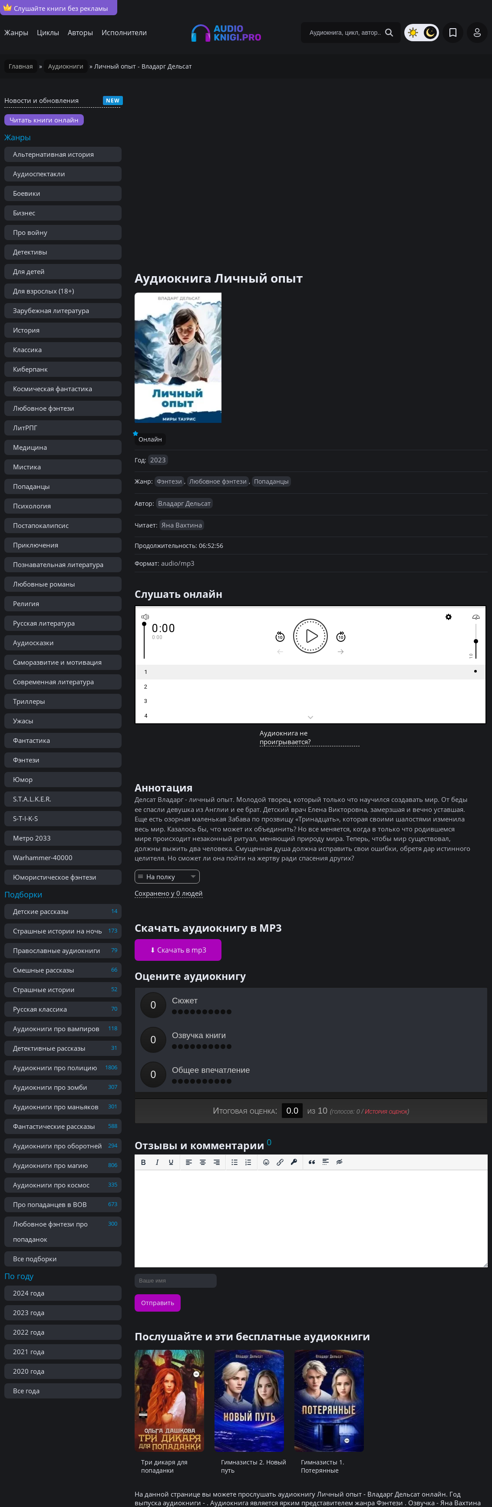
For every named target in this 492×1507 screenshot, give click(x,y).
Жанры (16, 32)
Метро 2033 (32, 838)
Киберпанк (30, 369)
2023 (158, 459)
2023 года (28, 1312)
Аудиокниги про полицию (55, 1067)
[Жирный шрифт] (143, 1092)
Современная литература (53, 681)
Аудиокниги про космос (51, 1185)
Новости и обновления (41, 100)
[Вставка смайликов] (266, 1092)
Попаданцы (31, 486)
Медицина (30, 447)
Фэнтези (26, 759)
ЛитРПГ (25, 427)
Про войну (30, 232)
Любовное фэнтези (43, 408)
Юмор (23, 779)
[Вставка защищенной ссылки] (294, 1092)
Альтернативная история (53, 154)
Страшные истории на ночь (57, 931)
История (26, 330)
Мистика (27, 466)
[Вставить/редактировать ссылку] (280, 1092)
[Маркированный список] (234, 1092)
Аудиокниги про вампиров (56, 1028)
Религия (26, 603)
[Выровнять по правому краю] (217, 1092)
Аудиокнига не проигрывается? (285, 737)
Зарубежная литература (51, 310)
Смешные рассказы (43, 970)
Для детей (29, 271)
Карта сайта (204, 1481)
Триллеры (29, 701)
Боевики (26, 193)
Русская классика (40, 1009)
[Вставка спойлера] (326, 1092)
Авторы (80, 32)
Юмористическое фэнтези (54, 877)
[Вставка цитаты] (312, 1092)
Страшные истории (44, 989)
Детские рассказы (41, 911)
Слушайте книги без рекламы (55, 8)
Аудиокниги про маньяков (56, 1106)
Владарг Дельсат (184, 503)
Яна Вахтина (182, 525)
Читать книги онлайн (44, 119)
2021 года (28, 1351)
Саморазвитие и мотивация (57, 662)
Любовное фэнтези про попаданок (50, 1231)
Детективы (30, 251)
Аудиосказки (33, 642)
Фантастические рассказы (54, 1126)
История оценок (386, 1042)
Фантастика (31, 740)
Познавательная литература (58, 564)
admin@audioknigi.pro (445, 1481)
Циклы (48, 32)
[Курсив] (157, 1092)
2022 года (28, 1332)
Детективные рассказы (49, 1048)
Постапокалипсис (41, 525)
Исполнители (124, 32)
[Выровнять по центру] (203, 1092)
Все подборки (35, 1258)
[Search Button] (389, 32)
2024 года (28, 1293)
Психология (32, 505)
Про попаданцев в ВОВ (50, 1204)
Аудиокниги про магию (50, 1165)
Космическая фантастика (52, 388)
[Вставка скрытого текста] (340, 1092)
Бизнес (24, 212)
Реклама (161, 1481)
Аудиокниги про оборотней (57, 1145)
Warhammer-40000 (43, 857)
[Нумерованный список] (248, 1092)
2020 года (28, 1371)
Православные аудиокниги (56, 950)
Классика (27, 349)
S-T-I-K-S (25, 818)
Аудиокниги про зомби (50, 1087)
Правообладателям (105, 1481)
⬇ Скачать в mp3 (178, 950)
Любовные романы (44, 584)
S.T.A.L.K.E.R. (32, 799)
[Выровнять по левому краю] (189, 1092)
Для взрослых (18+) (43, 291)
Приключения (35, 545)
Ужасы (23, 720)
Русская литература (44, 623)
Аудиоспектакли (39, 173)
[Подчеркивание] (171, 1092)
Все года (26, 1390)
